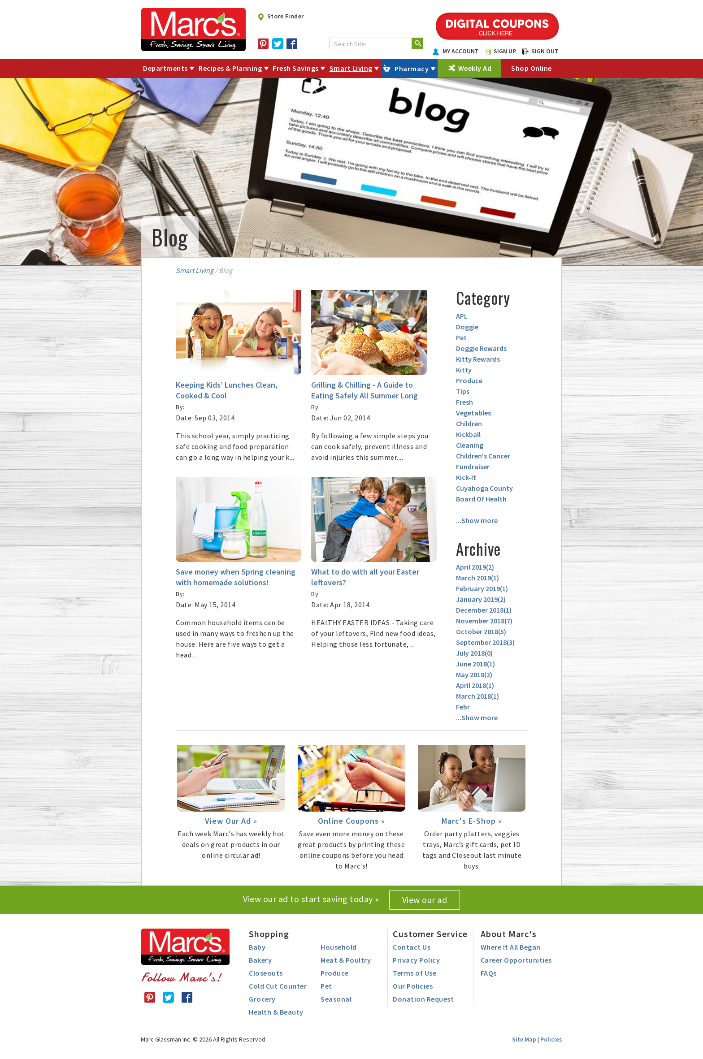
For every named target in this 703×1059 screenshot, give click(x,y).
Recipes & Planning (230, 68)
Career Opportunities (516, 959)
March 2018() (477, 696)
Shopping (269, 933)
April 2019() (475, 566)
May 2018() (474, 674)
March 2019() (477, 577)
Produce (469, 380)
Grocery (262, 998)
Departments (165, 68)
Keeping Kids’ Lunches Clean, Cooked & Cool (227, 390)
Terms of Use (414, 972)
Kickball (468, 434)
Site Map (524, 1039)
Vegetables (473, 412)
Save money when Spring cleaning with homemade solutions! (235, 577)
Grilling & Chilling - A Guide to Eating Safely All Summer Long (364, 390)
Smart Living (351, 68)
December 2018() (484, 609)
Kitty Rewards (478, 358)
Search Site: (350, 44)
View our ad (424, 899)
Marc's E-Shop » (472, 821)
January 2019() (481, 599)
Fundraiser (473, 466)
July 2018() (474, 652)
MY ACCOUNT (456, 51)
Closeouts (266, 972)
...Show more (477, 520)
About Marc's (509, 933)
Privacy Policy (416, 959)
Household (339, 946)
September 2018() (485, 642)
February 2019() (482, 588)
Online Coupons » (351, 821)
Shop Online (531, 68)
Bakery (260, 959)
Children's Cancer (483, 455)
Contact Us (411, 946)
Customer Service (430, 933)
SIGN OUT (540, 51)
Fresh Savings (296, 68)
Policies (551, 1039)
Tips (462, 391)
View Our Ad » (231, 821)
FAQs (489, 972)
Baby (257, 946)
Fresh (464, 402)
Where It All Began (511, 946)
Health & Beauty (276, 1011)
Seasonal (336, 998)
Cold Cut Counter (278, 985)
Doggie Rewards (481, 348)
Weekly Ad (475, 68)
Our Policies (413, 985)
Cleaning (469, 445)
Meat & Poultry (346, 959)
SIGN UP (500, 51)
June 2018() (475, 663)
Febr (463, 706)
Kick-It (466, 477)
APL (462, 315)
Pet (461, 337)
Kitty (464, 369)
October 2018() (481, 631)
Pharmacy (412, 68)
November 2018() (484, 620)
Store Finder (280, 16)
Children (469, 423)
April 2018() (475, 685)
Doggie (467, 326)
